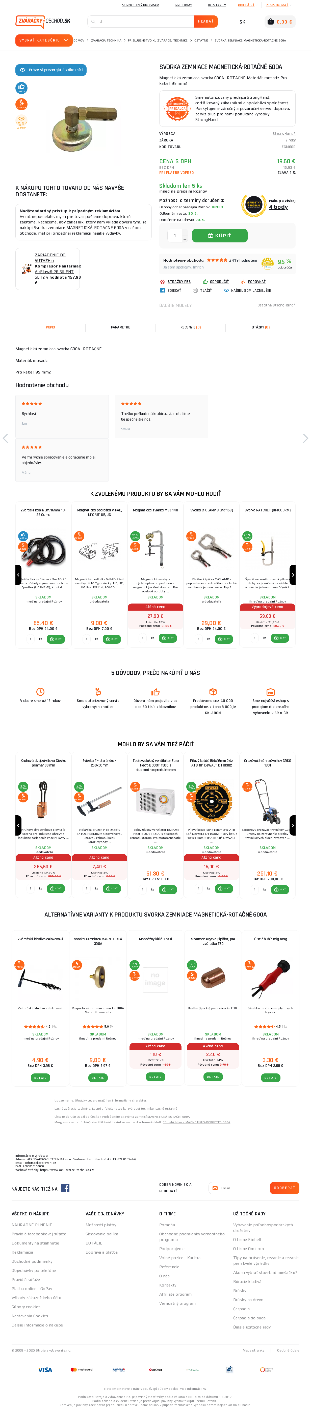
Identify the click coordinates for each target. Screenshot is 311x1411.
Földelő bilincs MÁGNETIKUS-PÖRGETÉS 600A (196, 1122)
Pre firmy (183, 5)
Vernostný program (140, 5)
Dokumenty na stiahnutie (35, 1243)
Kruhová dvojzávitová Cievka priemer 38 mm (43, 763)
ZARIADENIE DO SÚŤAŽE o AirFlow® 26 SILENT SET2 (58, 266)
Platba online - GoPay (32, 1288)
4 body (278, 206)
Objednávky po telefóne (34, 1270)
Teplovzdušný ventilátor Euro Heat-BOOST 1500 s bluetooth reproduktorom (156, 765)
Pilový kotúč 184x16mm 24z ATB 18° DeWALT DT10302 (211, 763)
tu (204, 1389)
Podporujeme (172, 1248)
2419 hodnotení (243, 260)
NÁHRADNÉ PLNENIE (32, 1224)
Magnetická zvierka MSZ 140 (155, 510)
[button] (5, 438)
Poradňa (167, 1224)
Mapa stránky (253, 1350)
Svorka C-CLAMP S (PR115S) (211, 510)
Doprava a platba (102, 1252)
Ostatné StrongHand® (276, 305)
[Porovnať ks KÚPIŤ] (31, 639)
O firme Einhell (247, 1239)
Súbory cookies (26, 1306)
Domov (78, 40)
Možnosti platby (101, 1224)
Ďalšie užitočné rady (252, 1327)
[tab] (191, 327)
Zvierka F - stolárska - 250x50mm (100, 763)
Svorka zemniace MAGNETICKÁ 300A (98, 941)
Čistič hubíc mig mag (270, 939)
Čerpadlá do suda (249, 1318)
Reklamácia (22, 1252)
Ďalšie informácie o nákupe (37, 1325)
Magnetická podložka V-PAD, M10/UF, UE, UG (99, 512)
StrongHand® (284, 133)
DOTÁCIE (94, 1243)
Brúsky (239, 1290)
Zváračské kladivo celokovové (40, 939)
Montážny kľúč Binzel (155, 939)
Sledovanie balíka (102, 1234)
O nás (164, 1276)
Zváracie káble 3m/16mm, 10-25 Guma (43, 512)
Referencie (169, 1266)
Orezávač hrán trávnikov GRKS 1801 (267, 763)
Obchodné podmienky (32, 1261)
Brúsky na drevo (248, 1299)
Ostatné (201, 40)
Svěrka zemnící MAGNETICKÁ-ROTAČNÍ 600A (157, 1116)
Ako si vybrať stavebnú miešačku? (265, 1272)
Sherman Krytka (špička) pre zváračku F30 (213, 941)
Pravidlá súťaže (26, 1279)
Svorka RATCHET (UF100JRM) (268, 510)
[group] (43, 575)
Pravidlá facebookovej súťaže (39, 1234)
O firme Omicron (248, 1248)
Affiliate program (175, 1294)
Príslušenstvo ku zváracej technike (158, 40)
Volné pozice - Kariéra (180, 1257)
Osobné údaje (288, 1350)
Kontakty (217, 5)
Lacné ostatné (166, 1108)
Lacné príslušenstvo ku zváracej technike (123, 1108)
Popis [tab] (50, 327)
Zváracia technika (106, 40)
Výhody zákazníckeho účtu (36, 1297)
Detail (40, 1077)
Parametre (120, 327)
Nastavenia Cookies (30, 1316)
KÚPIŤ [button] (58, 639)
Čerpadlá (241, 1308)
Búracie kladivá (247, 1281)
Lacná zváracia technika (72, 1108)
